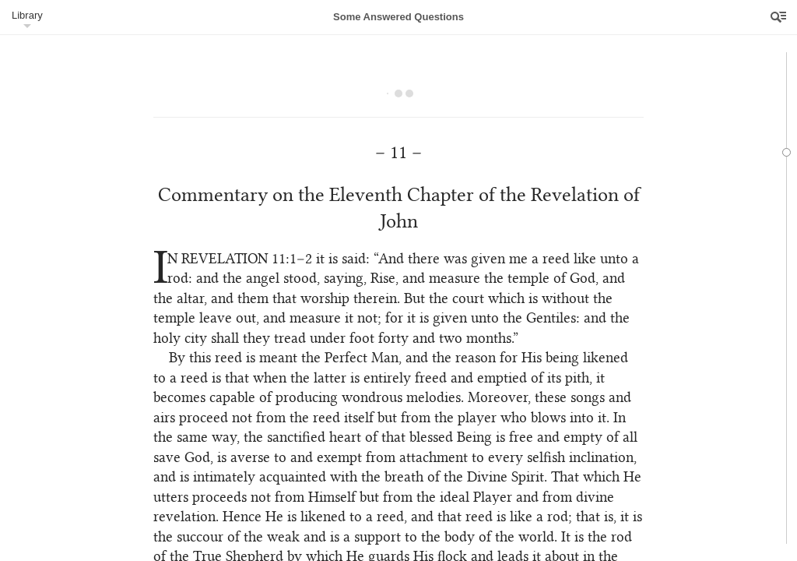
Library (27, 15)
